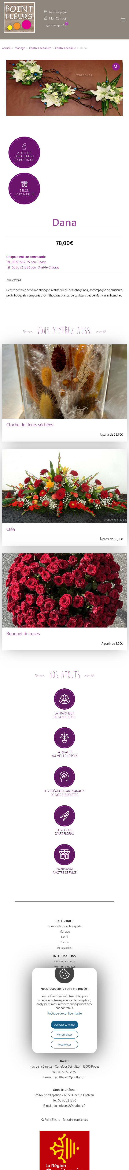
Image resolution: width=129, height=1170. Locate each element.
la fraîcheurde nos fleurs (64, 715)
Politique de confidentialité (64, 1013)
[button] (123, 19)
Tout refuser (64, 1044)
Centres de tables (40, 48)
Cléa (10, 529)
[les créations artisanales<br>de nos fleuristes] (64, 776)
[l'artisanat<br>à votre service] (64, 854)
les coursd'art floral (64, 832)
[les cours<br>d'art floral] (64, 815)
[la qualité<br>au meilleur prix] (64, 737)
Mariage (20, 48)
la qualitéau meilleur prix (64, 754)
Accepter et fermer (64, 1024)
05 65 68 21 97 (21, 262)
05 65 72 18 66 (21, 267)
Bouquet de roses (23, 633)
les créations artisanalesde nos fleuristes (64, 793)
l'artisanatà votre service (65, 870)
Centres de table (65, 48)
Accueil (6, 48)
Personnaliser (64, 1034)
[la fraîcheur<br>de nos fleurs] (64, 699)
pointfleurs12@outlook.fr (70, 1077)
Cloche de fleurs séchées (29, 424)
